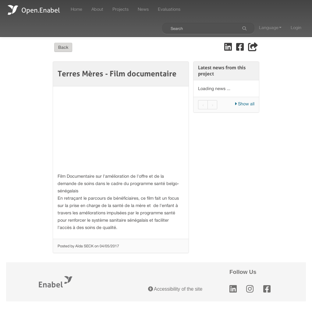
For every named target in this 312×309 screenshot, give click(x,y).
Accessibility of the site (175, 289)
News (143, 9)
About (97, 9)
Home (76, 9)
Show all (244, 103)
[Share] (252, 48)
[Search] (244, 28)
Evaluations (169, 9)
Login (296, 27)
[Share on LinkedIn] (229, 48)
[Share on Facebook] (240, 48)
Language (270, 27)
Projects (120, 9)
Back (63, 47)
